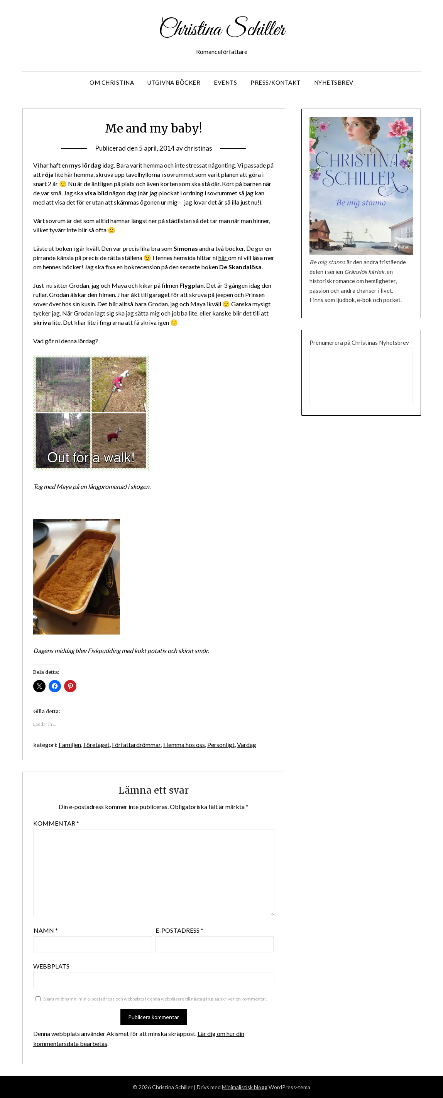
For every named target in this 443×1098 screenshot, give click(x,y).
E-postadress (179, 930)
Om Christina (112, 82)
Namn (46, 930)
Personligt (220, 744)
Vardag (246, 744)
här (223, 257)
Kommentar (56, 823)
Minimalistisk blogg (244, 1087)
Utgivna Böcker (173, 82)
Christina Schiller (221, 30)
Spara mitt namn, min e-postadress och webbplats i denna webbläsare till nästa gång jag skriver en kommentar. (155, 999)
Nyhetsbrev (333, 82)
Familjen (70, 744)
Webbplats (51, 966)
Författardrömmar (136, 744)
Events (225, 82)
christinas (198, 148)
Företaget (96, 744)
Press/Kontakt (275, 82)
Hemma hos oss (184, 744)
